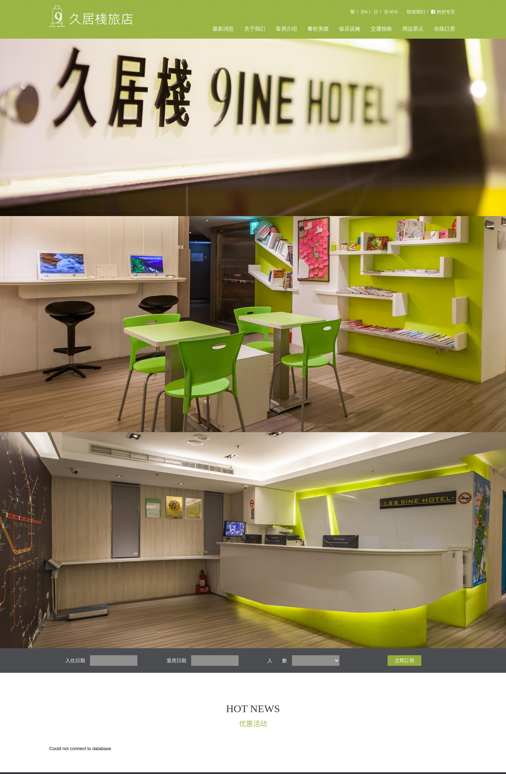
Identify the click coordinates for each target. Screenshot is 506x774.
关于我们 (254, 29)
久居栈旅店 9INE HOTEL (91, 19)
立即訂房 (404, 660)
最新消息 (223, 29)
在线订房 (444, 29)
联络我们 (416, 11)
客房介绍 (286, 29)
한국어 (391, 11)
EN (364, 11)
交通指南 (381, 29)
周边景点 (412, 29)
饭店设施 (349, 29)
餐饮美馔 (318, 29)
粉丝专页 (443, 11)
